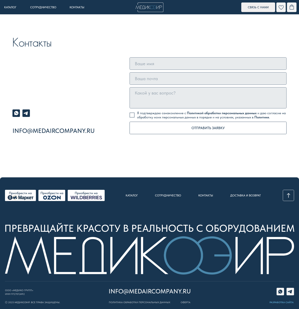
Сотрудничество (168, 195)
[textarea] (208, 97)
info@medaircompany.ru (53, 130)
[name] (208, 63)
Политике (261, 117)
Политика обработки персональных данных (139, 302)
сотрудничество (43, 7)
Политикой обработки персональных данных (222, 113)
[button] (258, 7)
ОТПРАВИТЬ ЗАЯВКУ (208, 128)
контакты (77, 7)
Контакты (205, 195)
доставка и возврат (245, 195)
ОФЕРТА (185, 302)
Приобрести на (51, 193)
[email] (208, 78)
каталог (10, 7)
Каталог (132, 195)
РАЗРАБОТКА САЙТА (282, 302)
